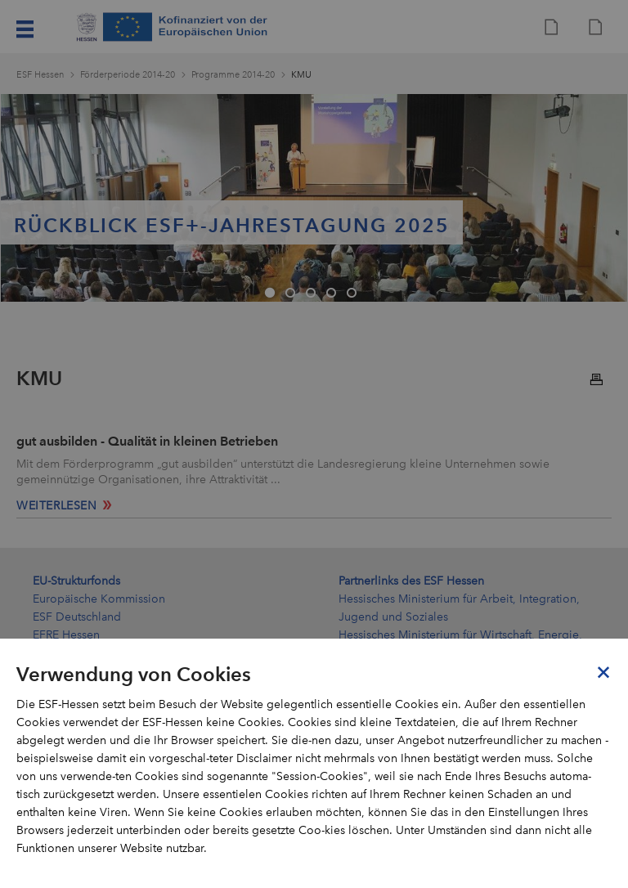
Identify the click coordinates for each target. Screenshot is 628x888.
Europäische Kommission (99, 599)
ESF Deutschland (77, 617)
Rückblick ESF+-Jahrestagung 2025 (232, 225)
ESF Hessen (40, 75)
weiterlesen (56, 506)
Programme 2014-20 (233, 75)
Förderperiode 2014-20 (127, 75)
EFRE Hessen (66, 635)
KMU (301, 75)
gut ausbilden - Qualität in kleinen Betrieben (147, 441)
